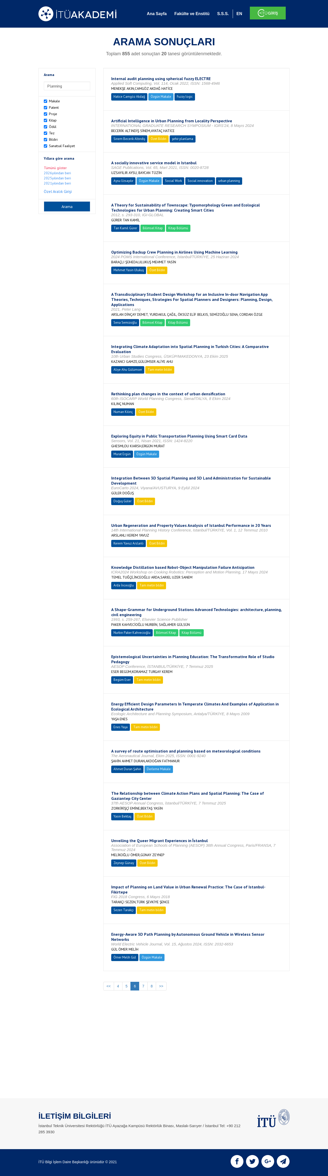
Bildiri (53, 139)
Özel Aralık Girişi (58, 191)
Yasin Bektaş (122, 816)
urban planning (229, 181)
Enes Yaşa (121, 727)
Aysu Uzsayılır (123, 181)
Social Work (173, 181)
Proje (53, 114)
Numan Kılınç (123, 412)
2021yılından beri (57, 183)
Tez (52, 133)
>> (161, 986)
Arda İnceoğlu (124, 585)
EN (239, 14)
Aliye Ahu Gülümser (128, 369)
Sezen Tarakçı (124, 910)
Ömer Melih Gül (125, 957)
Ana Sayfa (157, 14)
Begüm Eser (122, 680)
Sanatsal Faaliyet (62, 146)
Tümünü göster (55, 168)
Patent (54, 107)
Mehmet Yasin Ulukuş (129, 270)
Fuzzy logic (185, 96)
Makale (54, 101)
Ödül (52, 126)
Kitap (53, 120)
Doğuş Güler (122, 501)
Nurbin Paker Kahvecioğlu (132, 632)
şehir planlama (182, 139)
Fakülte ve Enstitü (191, 14)
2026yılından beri (57, 173)
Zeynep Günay (124, 863)
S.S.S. (223, 14)
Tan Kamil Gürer (125, 228)
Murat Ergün (122, 454)
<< (109, 986)
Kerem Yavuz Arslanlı (129, 543)
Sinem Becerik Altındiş (129, 139)
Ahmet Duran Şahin (127, 769)
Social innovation (200, 181)
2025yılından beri (57, 178)
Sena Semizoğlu (125, 322)
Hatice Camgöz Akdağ (129, 96)
